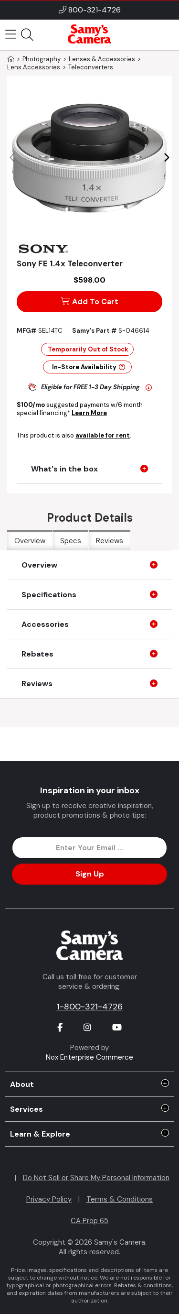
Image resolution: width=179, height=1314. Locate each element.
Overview (29, 541)
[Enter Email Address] (89, 848)
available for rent (102, 435)
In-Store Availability (88, 367)
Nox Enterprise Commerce (89, 1057)
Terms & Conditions (119, 1199)
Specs (70, 541)
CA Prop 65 (89, 1221)
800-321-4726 (94, 10)
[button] (166, 157)
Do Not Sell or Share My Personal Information (96, 1178)
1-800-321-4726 (90, 1006)
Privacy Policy (49, 1199)
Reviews (109, 541)
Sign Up (89, 874)
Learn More (89, 413)
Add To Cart (89, 301)
